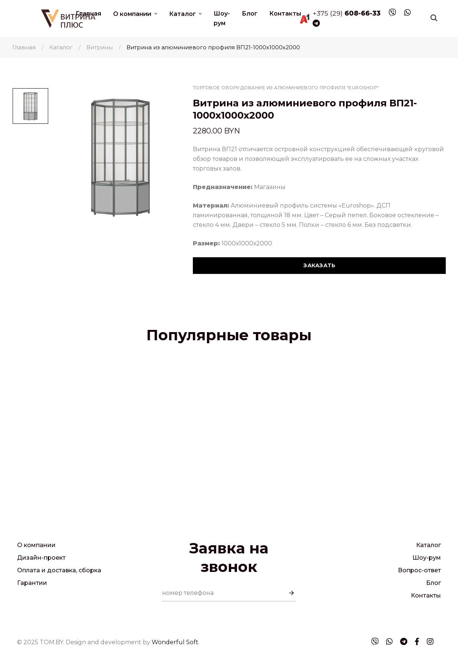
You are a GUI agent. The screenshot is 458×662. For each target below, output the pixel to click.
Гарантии (32, 582)
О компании (133, 13)
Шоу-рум (222, 18)
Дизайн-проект (41, 557)
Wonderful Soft (175, 642)
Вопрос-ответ (419, 570)
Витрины (99, 47)
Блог (249, 13)
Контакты (285, 13)
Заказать (319, 265)
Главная (88, 13)
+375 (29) (346, 13)
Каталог (183, 13)
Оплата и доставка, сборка (59, 570)
